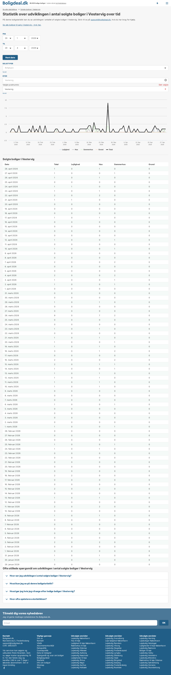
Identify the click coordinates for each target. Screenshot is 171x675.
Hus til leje (75, 641)
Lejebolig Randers (113, 643)
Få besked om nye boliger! (157, 3)
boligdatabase (61, 3)
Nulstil (4, 72)
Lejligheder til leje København (152, 645)
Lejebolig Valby (146, 653)
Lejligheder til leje (79, 658)
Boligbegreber (43, 658)
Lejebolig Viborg (112, 645)
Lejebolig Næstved (79, 655)
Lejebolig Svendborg (114, 638)
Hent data (10, 57)
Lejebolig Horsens (147, 665)
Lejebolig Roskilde (113, 667)
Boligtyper (8, 64)
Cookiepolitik (42, 650)
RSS (39, 667)
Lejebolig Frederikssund (116, 650)
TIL (4, 44)
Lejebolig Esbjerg (113, 662)
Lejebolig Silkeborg (114, 655)
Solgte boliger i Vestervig (30, 9)
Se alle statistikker (10, 9)
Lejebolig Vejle (111, 658)
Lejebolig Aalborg (79, 653)
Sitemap (40, 665)
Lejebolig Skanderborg (149, 667)
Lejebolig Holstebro (148, 655)
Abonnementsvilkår (45, 645)
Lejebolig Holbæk (79, 667)
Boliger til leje (145, 650)
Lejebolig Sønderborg (149, 662)
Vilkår (39, 643)
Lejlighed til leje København (83, 643)
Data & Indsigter (44, 653)
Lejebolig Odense (79, 648)
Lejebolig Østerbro (147, 658)
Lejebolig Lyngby (113, 653)
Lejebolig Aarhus (78, 665)
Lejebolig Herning (147, 638)
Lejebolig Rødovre (147, 648)
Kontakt (40, 641)
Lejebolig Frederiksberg (116, 665)
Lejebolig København (80, 638)
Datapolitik (41, 648)
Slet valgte (163, 85)
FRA (4, 34)
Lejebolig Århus (78, 660)
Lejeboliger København (149, 641)
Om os (40, 638)
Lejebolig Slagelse (113, 648)
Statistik (40, 660)
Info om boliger (43, 662)
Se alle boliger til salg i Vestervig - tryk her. (22, 25)
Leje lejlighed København (116, 641)
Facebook (4, 668)
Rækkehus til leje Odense (150, 660)
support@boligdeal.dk (101, 19)
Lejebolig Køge (77, 662)
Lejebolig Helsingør (148, 643)
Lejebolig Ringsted (113, 660)
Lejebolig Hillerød (79, 650)
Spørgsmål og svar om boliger (50, 655)
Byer (5, 76)
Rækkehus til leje (78, 645)
